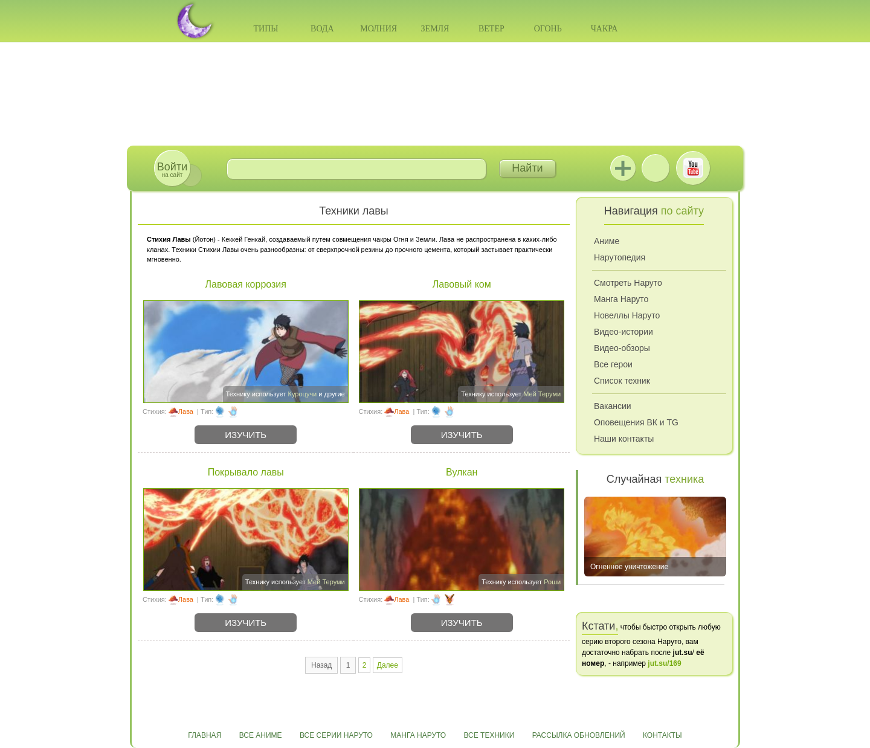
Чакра (604, 28)
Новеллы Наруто (627, 315)
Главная (204, 735)
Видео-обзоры (622, 348)
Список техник (622, 380)
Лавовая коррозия (245, 284)
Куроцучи (302, 394)
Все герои (613, 364)
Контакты (662, 735)
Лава (185, 411)
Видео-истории (623, 332)
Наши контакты (624, 438)
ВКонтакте (655, 168)
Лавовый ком (462, 284)
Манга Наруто (621, 299)
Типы (265, 28)
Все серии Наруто (336, 735)
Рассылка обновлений (578, 735)
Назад (321, 665)
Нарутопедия (619, 257)
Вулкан (462, 472)
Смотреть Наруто (628, 283)
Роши (552, 581)
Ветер (491, 28)
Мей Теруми (542, 394)
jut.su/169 (664, 663)
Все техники (488, 735)
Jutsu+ (623, 168)
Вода (322, 28)
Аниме (606, 241)
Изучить (245, 435)
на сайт (172, 169)
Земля (435, 28)
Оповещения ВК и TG (636, 422)
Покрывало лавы (246, 472)
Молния (378, 28)
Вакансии (612, 406)
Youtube (693, 168)
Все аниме (260, 735)
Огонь (548, 28)
